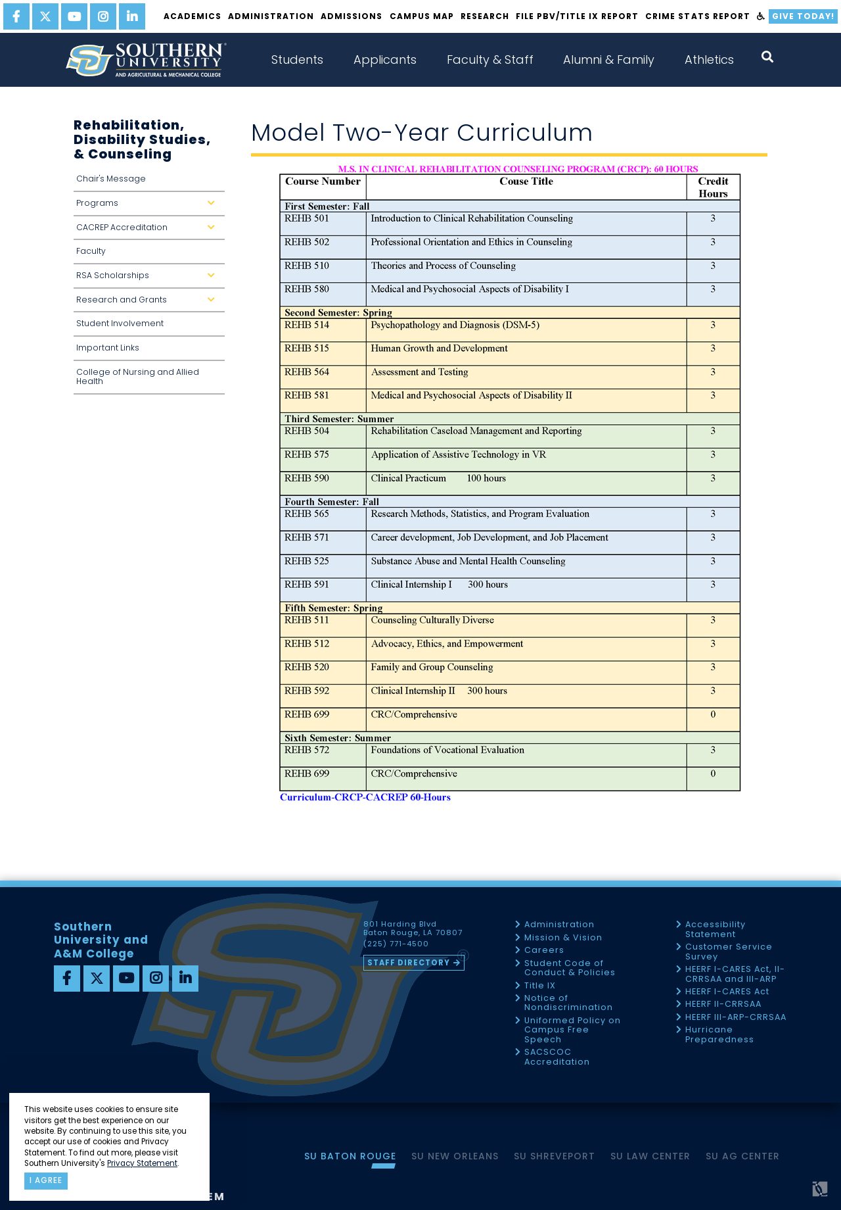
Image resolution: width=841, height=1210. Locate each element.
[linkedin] (132, 16)
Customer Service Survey (729, 951)
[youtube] (74, 16)
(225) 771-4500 (396, 944)
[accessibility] (761, 16)
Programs (148, 206)
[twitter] (45, 16)
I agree (46, 1180)
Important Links (107, 347)
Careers (544, 951)
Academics (192, 16)
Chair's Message (111, 178)
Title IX (540, 986)
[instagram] (103, 16)
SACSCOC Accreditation (557, 1057)
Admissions (351, 16)
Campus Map (422, 16)
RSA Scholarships (148, 279)
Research (485, 16)
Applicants (385, 59)
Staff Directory (408, 962)
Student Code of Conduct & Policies (570, 968)
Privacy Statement (142, 1163)
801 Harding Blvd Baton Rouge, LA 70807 (413, 928)
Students (297, 59)
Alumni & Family (608, 59)
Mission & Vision (563, 938)
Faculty (91, 250)
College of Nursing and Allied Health (137, 376)
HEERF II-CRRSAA (723, 1004)
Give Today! (803, 16)
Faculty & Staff (490, 59)
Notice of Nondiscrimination (568, 1003)
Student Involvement (120, 323)
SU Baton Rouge (350, 1156)
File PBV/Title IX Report (577, 16)
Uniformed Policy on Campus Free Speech (572, 1030)
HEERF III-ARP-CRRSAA (735, 1018)
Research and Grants (148, 303)
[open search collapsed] (767, 56)
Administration (271, 16)
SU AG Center (743, 1156)
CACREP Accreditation (148, 231)
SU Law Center (650, 1156)
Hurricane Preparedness (719, 1034)
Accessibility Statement (715, 929)
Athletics (709, 59)
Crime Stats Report (697, 16)
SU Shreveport (554, 1156)
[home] (146, 60)
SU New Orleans (455, 1156)
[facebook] (16, 16)
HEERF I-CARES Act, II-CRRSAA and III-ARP (735, 974)
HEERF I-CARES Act (727, 992)
